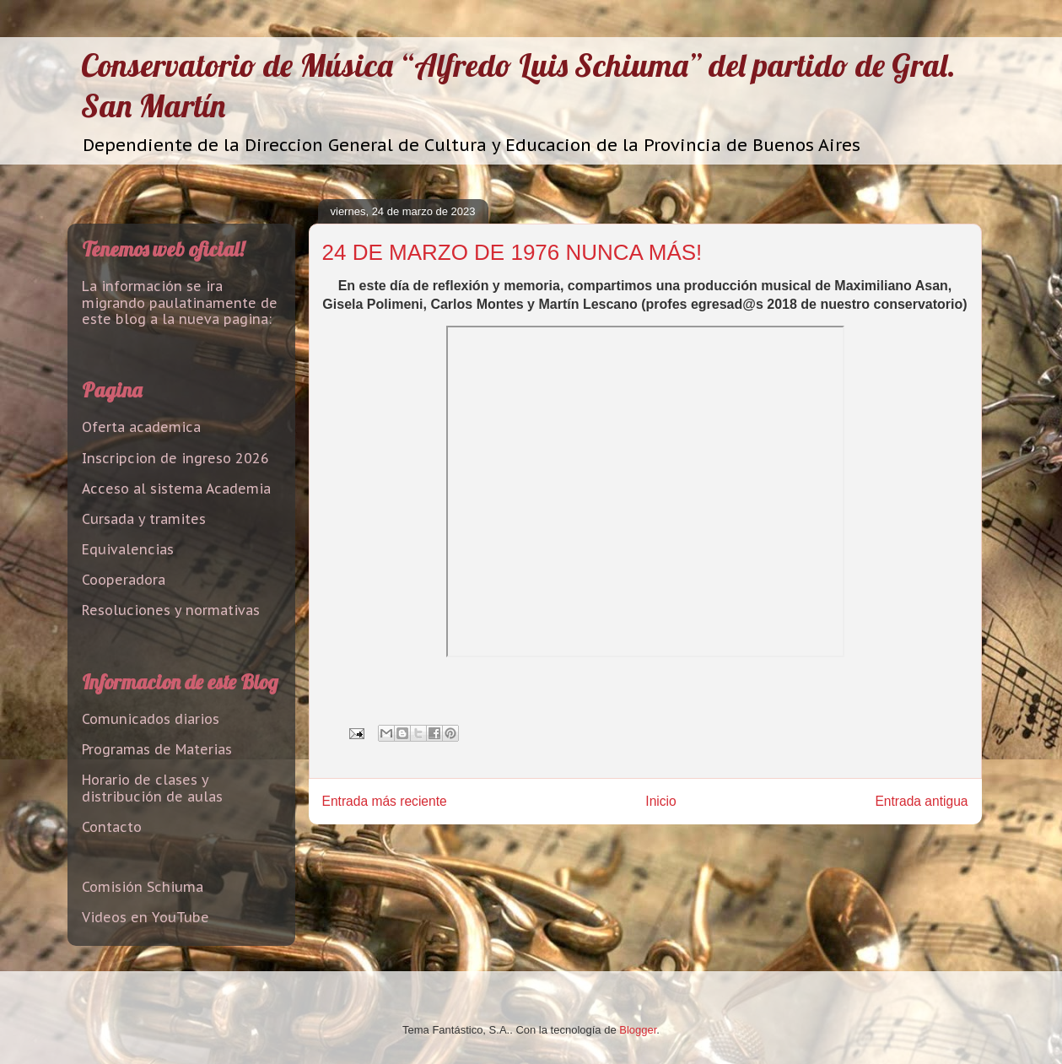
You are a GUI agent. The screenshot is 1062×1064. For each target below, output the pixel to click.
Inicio (660, 801)
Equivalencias (128, 549)
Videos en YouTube (145, 917)
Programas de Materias (157, 749)
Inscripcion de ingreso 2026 (175, 458)
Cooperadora (123, 579)
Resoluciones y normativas (171, 610)
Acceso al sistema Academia (176, 488)
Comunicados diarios (150, 718)
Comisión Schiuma (142, 886)
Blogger (637, 1029)
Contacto (112, 826)
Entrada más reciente (384, 801)
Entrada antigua (921, 801)
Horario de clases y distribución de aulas (152, 787)
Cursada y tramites (144, 518)
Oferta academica (141, 427)
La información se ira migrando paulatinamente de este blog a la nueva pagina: (180, 302)
